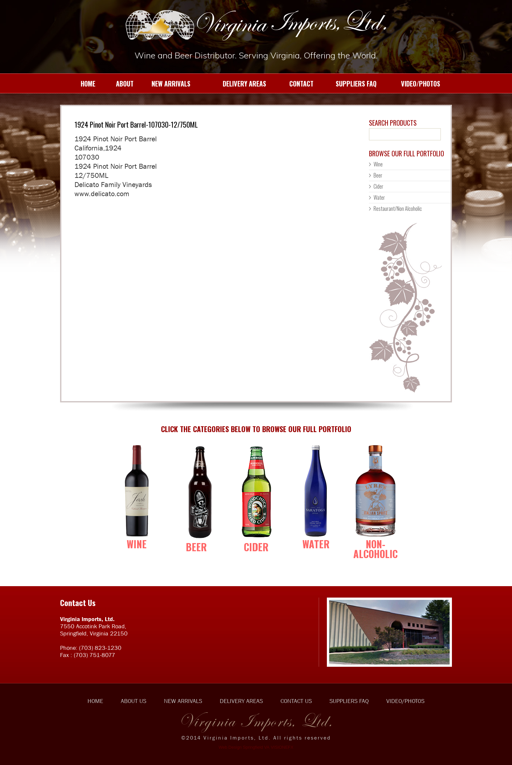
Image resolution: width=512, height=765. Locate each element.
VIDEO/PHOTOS (413, 83)
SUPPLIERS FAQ (350, 83)
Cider (378, 186)
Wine (378, 164)
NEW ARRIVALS (167, 83)
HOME (80, 83)
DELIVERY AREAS (233, 83)
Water (379, 197)
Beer (378, 175)
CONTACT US (296, 701)
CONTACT (294, 83)
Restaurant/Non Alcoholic (398, 208)
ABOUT (119, 83)
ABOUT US (133, 701)
